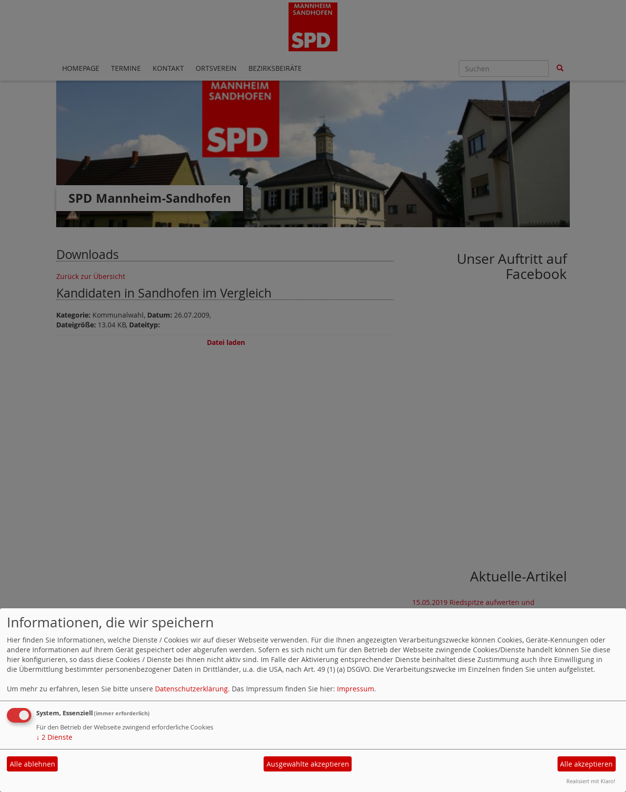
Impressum (355, 688)
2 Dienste (54, 737)
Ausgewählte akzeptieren (308, 764)
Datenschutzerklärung (191, 688)
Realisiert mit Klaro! (590, 781)
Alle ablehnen (32, 764)
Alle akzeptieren (586, 764)
